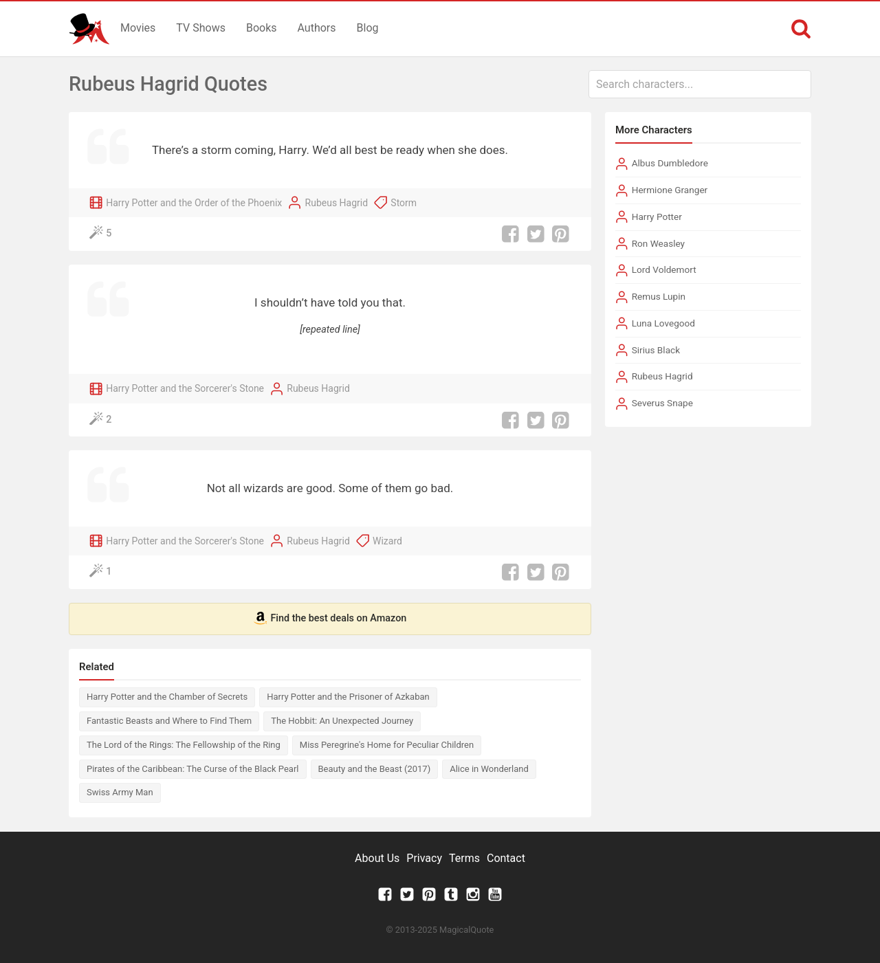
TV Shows (201, 27)
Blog (368, 27)
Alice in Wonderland (489, 769)
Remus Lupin (658, 296)
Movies (137, 27)
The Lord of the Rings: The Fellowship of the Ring (183, 745)
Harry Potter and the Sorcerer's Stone (185, 388)
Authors (317, 27)
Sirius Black (656, 349)
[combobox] (699, 84)
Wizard (387, 540)
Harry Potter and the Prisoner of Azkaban (348, 696)
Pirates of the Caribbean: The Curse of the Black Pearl (193, 769)
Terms (464, 858)
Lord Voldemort (664, 269)
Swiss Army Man (120, 792)
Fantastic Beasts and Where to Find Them (169, 721)
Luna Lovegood (663, 323)
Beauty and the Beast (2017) (374, 769)
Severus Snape (662, 402)
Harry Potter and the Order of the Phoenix (194, 202)
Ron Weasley (658, 243)
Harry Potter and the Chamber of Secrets (167, 696)
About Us (377, 858)
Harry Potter (657, 216)
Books (261, 27)
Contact (506, 858)
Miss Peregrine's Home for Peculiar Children (387, 745)
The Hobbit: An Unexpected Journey (342, 721)
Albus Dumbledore (670, 162)
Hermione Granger (670, 189)
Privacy (424, 858)
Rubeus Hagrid (336, 202)
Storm (403, 202)
